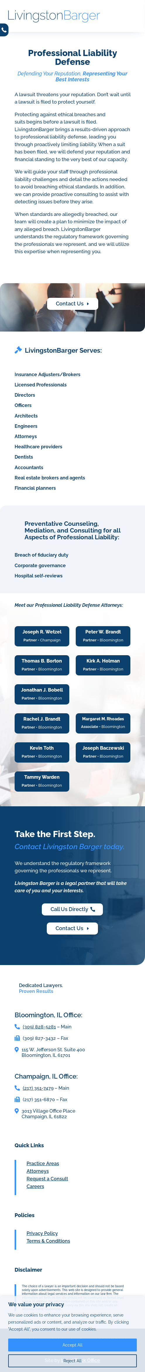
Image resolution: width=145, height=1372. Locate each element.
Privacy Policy (42, 1233)
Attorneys (38, 1171)
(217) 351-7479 (38, 1088)
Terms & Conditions (48, 1241)
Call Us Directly (69, 909)
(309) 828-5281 (39, 1027)
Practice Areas (43, 1163)
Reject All (72, 1361)
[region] (72, 1334)
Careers (35, 1186)
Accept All (72, 1345)
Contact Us (70, 303)
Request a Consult (47, 1179)
